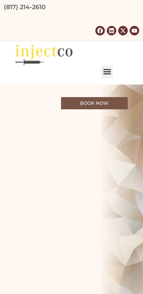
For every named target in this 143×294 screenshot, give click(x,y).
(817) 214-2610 (25, 7)
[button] (107, 72)
